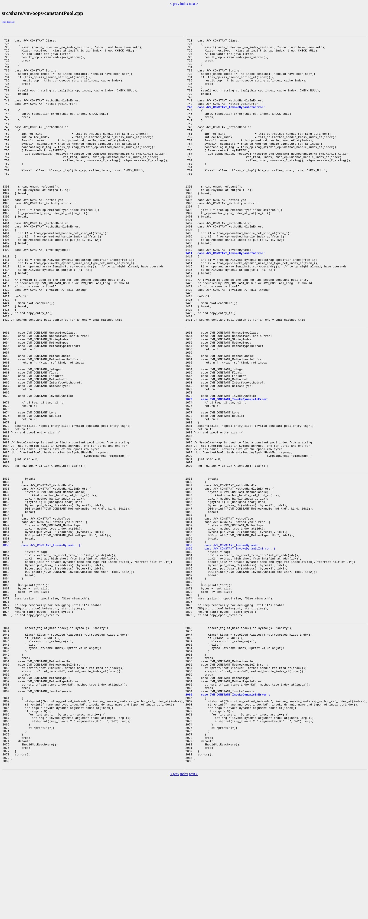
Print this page (8, 22)
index (184, 4)
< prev (174, 4)
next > (193, 4)
